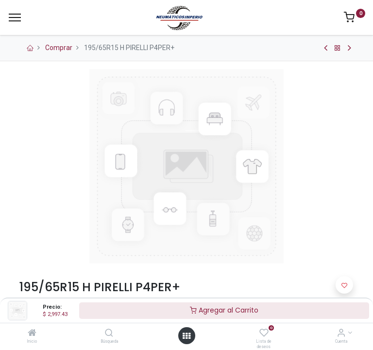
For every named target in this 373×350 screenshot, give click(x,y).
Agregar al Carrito (224, 310)
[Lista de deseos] (264, 333)
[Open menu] (186, 336)
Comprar (58, 48)
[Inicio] (32, 333)
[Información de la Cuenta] (341, 333)
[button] (344, 285)
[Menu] (15, 17)
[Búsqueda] (109, 333)
